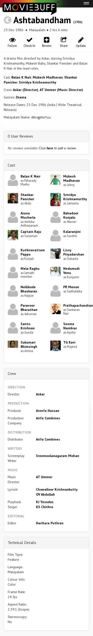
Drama (21, 97)
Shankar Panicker (27, 196)
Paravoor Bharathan (29, 307)
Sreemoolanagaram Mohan (57, 456)
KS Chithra (44, 507)
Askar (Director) (25, 90)
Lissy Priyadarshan (73, 252)
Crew (12, 373)
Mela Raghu (30, 268)
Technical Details (22, 542)
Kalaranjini (72, 231)
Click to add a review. (58, 148)
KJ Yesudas (45, 502)
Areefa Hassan (47, 410)
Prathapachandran (78, 305)
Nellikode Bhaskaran (29, 289)
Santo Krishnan (28, 326)
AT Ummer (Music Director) (61, 90)
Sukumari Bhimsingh (29, 344)
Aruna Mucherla (28, 215)
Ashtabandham (42, 20)
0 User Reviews (20, 136)
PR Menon (71, 287)
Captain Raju (31, 231)
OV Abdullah (45, 494)
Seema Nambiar (70, 326)
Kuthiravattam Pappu (33, 252)
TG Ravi (69, 342)
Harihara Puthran (49, 523)
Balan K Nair (21, 77)
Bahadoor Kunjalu (70, 215)
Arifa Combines (48, 418)
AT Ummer (44, 477)
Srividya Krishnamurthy (37, 82)
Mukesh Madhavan (48, 77)
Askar (40, 394)
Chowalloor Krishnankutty (57, 489)
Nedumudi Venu (71, 270)
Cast (11, 165)
